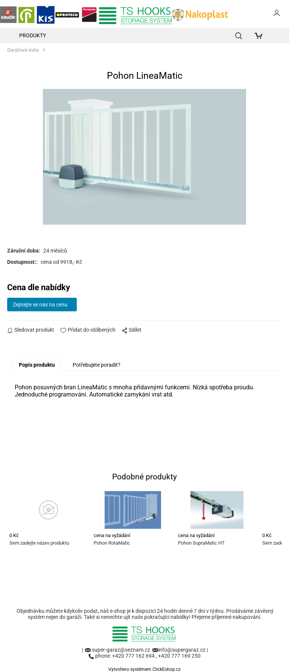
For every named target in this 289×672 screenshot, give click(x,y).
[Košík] (260, 35)
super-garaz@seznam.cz (121, 650)
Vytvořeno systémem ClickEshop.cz (144, 669)
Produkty (32, 35)
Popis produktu (37, 365)
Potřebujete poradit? (96, 365)
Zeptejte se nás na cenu (40, 305)
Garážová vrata (23, 50)
